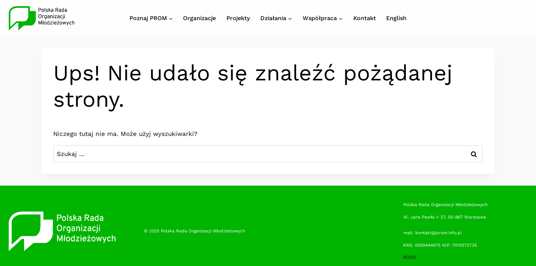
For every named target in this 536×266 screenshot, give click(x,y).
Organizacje (199, 18)
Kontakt (364, 18)
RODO (409, 257)
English (396, 18)
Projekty (238, 18)
